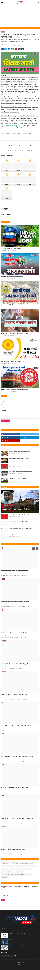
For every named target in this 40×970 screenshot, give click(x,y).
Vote (3, 899)
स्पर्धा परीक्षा (15, 28)
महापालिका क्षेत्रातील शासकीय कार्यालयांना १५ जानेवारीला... (15, 602)
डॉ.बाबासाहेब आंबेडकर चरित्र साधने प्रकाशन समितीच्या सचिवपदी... (20, 528)
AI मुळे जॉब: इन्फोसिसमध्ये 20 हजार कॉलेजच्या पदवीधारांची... (16, 725)
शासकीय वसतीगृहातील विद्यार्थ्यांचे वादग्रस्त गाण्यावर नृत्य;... (19, 458)
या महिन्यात (20, 448)
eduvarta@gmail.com (6, 44)
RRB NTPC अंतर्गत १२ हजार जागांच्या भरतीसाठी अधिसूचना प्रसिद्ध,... (15, 389)
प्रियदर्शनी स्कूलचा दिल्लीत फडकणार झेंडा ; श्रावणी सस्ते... (15, 787)
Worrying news (15, 863)
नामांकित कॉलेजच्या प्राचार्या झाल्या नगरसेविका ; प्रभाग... (14, 633)
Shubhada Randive (32, 866)
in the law (12, 868)
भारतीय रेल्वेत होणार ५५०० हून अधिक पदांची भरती (11, 248)
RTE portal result (5, 877)
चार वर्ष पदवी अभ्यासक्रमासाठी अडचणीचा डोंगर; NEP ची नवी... (20, 514)
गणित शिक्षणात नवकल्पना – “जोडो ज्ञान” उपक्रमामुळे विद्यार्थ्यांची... (17, 756)
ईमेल (2, 404)
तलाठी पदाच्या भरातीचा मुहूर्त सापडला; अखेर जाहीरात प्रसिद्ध (13, 361)
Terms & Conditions (19, 964)
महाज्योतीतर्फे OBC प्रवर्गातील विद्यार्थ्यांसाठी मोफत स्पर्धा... (12, 276)
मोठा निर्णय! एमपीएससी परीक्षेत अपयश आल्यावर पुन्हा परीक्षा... (20, 451)
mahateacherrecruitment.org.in (15, 125)
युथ (25, 28)
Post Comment (5, 420)
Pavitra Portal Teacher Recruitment (8, 133)
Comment (3, 410)
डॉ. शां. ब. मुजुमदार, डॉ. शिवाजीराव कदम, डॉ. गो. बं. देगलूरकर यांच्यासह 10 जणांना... (20, 145)
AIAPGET (25, 866)
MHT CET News (5, 868)
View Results (9, 899)
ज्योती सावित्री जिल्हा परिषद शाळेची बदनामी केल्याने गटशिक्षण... (20, 465)
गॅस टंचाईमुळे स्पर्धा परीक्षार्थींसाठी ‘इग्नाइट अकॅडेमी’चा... (14, 694)
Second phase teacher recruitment (23, 135)
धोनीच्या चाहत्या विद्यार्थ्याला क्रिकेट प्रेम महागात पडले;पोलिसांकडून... (17, 818)
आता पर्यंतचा (33, 448)
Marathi (32, 26)
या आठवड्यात (7, 448)
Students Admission (6, 863)
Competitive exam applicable (25, 868)
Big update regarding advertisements (24, 133)
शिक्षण (5, 28)
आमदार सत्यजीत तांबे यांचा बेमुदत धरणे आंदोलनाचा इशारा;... (19, 521)
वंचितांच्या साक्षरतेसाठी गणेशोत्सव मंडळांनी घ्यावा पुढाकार (15, 664)
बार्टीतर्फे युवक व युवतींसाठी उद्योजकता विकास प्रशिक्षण (17, 933)
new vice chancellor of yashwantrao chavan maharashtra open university (16, 874)
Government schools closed (15, 866)
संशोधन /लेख (35, 28)
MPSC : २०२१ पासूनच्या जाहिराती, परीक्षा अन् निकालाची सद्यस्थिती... (14, 333)
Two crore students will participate (26, 863)
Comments (4, 395)
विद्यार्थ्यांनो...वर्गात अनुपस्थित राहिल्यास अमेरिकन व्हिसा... (18, 946)
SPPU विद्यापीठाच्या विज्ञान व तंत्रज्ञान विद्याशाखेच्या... (18, 478)
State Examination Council (7, 135)
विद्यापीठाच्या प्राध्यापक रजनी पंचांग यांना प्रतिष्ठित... (13, 849)
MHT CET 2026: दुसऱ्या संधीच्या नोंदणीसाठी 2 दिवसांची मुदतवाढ (20, 471)
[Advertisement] (20, 10)
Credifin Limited (5, 866)
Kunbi (16, 868)
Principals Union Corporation (7, 871)
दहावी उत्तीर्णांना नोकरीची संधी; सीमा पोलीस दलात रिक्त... (12, 305)
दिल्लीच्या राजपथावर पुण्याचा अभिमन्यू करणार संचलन (14, 571)
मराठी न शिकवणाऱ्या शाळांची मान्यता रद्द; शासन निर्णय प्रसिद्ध (19, 535)
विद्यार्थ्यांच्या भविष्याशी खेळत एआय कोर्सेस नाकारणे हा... (18, 939)
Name (2, 399)
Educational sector (19, 871)
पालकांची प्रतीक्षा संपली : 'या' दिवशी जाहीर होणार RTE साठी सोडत (20, 150)
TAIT (14, 135)
